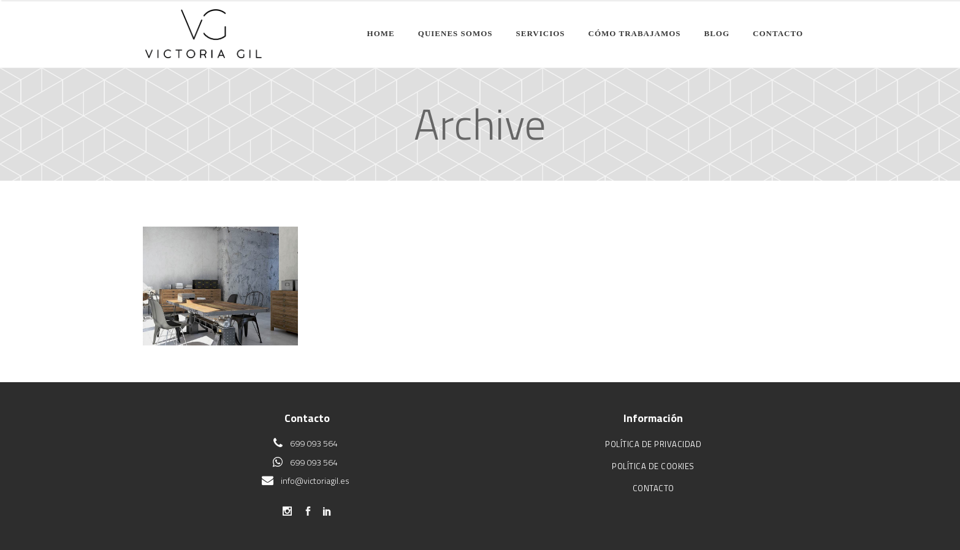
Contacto (653, 488)
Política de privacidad (653, 444)
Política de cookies (653, 466)
